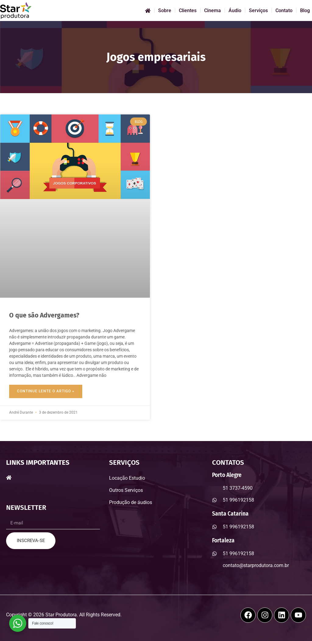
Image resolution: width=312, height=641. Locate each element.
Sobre (164, 10)
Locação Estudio (127, 478)
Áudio (235, 10)
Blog (305, 10)
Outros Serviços (126, 490)
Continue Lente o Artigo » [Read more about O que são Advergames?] (45, 391)
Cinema (212, 10)
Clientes (188, 10)
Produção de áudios (130, 502)
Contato (283, 10)
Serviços (258, 10)
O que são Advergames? (44, 315)
